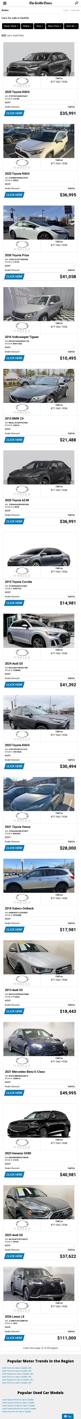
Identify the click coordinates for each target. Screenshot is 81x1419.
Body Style (11, 26)
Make (27, 26)
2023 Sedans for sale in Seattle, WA (17, 1380)
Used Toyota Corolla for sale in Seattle (18, 1406)
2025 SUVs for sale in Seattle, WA (16, 1368)
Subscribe (75, 10)
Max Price (54, 26)
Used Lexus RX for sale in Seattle (16, 1411)
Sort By (71, 26)
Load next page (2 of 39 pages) (40, 1348)
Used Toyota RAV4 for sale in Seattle (18, 1400)
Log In (66, 10)
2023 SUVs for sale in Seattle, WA (16, 1377)
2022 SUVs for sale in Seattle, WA (16, 1383)
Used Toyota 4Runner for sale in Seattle (19, 1408)
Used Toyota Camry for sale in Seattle (18, 1403)
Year (39, 26)
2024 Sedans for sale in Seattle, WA (17, 1374)
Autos (5, 10)
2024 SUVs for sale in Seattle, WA (16, 1371)
